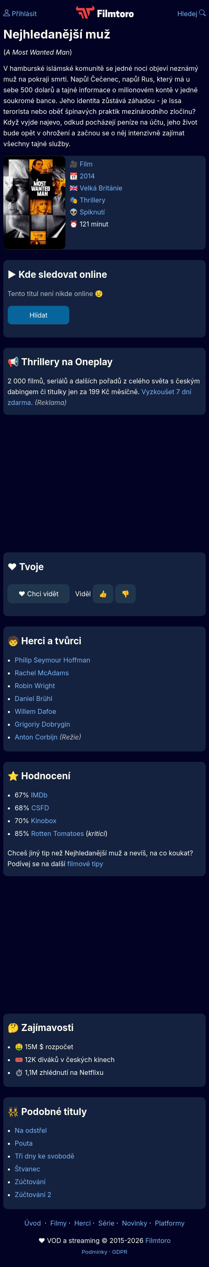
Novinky (134, 1223)
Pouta (24, 1143)
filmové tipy (85, 864)
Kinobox (44, 821)
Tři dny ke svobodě (44, 1156)
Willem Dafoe (35, 711)
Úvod (33, 1223)
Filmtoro (158, 1240)
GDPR (119, 1251)
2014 (87, 176)
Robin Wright (35, 686)
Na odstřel (31, 1130)
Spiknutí (92, 212)
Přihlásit (20, 14)
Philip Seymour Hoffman (53, 660)
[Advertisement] (104, 484)
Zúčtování (30, 1182)
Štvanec (28, 1169)
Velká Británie (101, 188)
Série (106, 1223)
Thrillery (93, 200)
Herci (82, 1223)
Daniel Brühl (34, 698)
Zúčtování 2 (33, 1194)
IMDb (39, 795)
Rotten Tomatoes (57, 833)
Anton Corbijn (36, 737)
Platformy (170, 1223)
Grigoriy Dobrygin (42, 724)
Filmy (58, 1223)
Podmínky (94, 1251)
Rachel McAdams (42, 673)
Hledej (191, 14)
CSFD (40, 808)
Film (86, 164)
